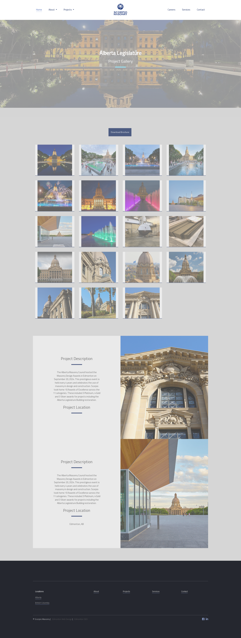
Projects (126, 602)
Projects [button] (68, 9)
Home (39, 9)
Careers (171, 9)
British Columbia (42, 613)
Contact (201, 9)
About (96, 602)
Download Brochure (120, 143)
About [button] (52, 9)
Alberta (38, 608)
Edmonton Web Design (62, 630)
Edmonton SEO (81, 630)
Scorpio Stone (120, 9)
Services (186, 9)
